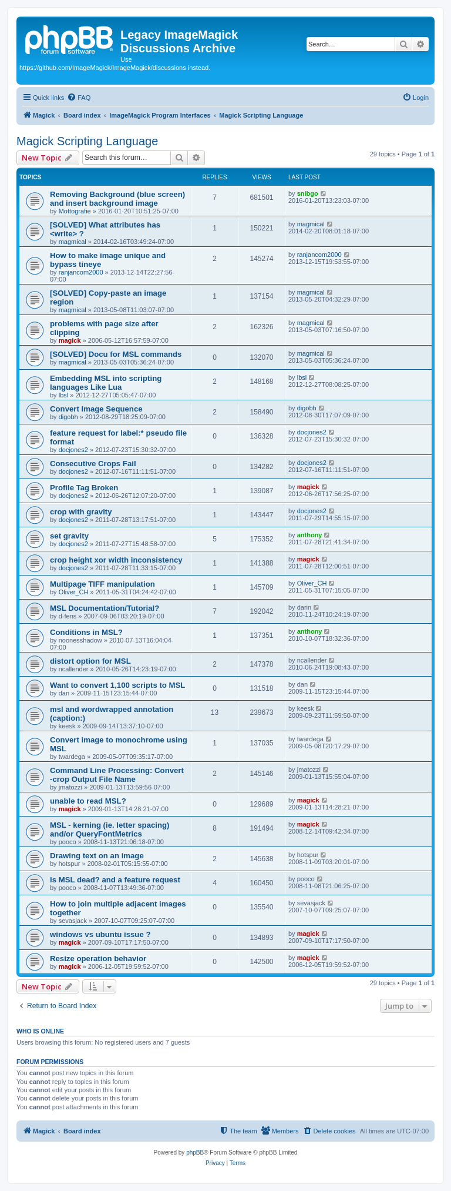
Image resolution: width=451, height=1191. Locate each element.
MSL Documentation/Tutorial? (104, 608)
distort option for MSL (90, 661)
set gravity (69, 535)
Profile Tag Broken (84, 487)
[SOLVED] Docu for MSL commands (115, 354)
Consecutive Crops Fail (93, 463)
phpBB (195, 1152)
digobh (68, 416)
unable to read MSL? (88, 801)
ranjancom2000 (81, 272)
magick (70, 340)
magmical (72, 241)
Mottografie (75, 211)
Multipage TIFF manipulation (102, 584)
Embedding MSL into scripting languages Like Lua (105, 383)
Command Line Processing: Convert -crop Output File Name (117, 775)
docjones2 (73, 449)
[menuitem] (78, 98)
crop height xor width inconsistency (116, 560)
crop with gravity (81, 511)
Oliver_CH (74, 592)
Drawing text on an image (97, 855)
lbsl (64, 395)
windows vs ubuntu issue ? (100, 934)
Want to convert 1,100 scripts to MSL (117, 685)
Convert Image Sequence (96, 408)
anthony (309, 534)
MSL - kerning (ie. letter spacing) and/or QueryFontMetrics (109, 829)
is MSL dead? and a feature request (115, 879)
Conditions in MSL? (86, 632)
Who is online (40, 1031)
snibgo (307, 193)
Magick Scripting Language (87, 141)
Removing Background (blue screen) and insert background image (117, 199)
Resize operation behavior (98, 958)
